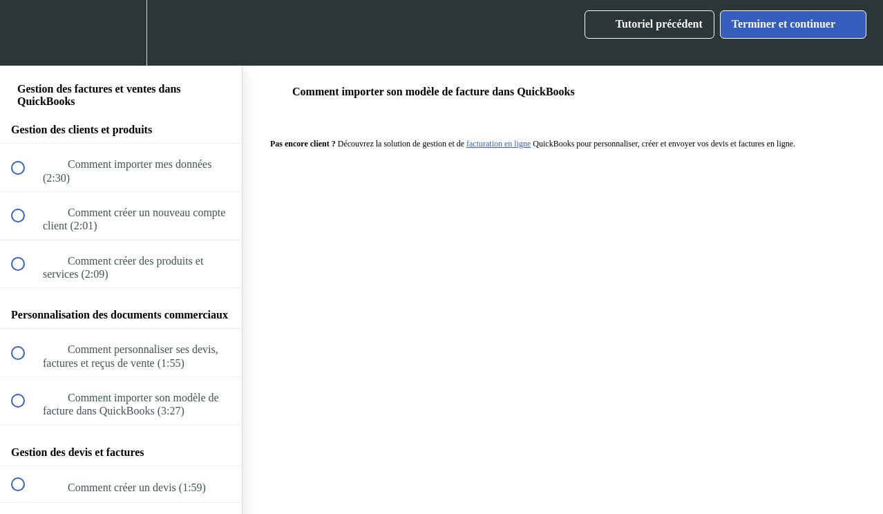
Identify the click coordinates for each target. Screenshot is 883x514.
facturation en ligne (498, 144)
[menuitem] (120, 33)
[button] (25, 33)
